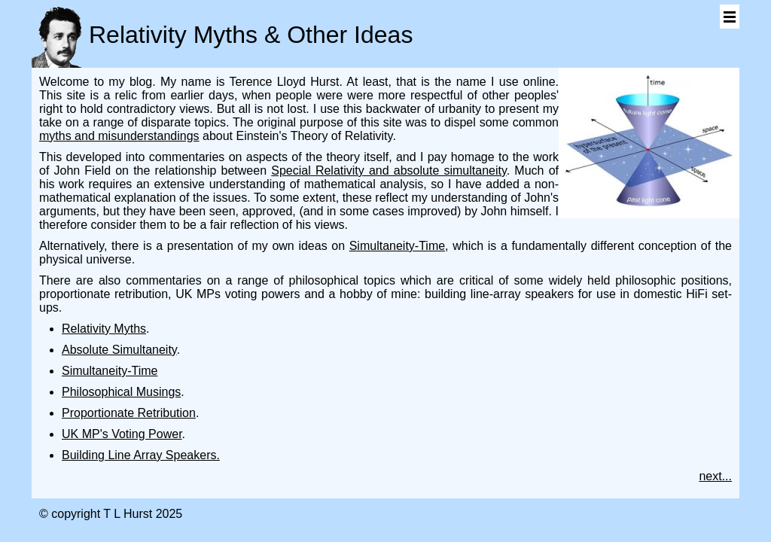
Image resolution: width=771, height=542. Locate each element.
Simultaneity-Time (397, 245)
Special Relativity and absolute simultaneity (389, 170)
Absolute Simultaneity (119, 349)
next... (715, 476)
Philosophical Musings (121, 391)
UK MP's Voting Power (122, 434)
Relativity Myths (104, 328)
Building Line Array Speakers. (141, 455)
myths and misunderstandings (119, 135)
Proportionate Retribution (129, 412)
